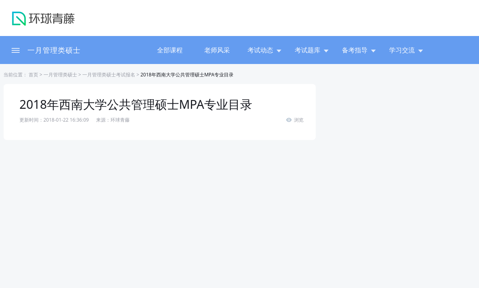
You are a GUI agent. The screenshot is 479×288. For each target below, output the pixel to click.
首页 (33, 74)
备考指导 (359, 50)
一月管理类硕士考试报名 (108, 74)
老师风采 (217, 50)
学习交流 (406, 50)
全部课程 (170, 50)
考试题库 (312, 50)
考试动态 (264, 50)
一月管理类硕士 (54, 50)
